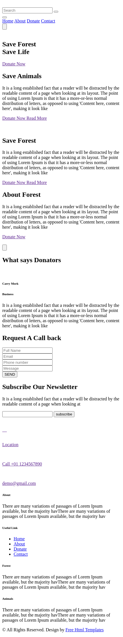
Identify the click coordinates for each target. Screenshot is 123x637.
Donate (33, 20)
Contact (48, 20)
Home (7, 20)
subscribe (64, 414)
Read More (36, 118)
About (20, 20)
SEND (10, 374)
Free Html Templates (84, 629)
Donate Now (13, 63)
